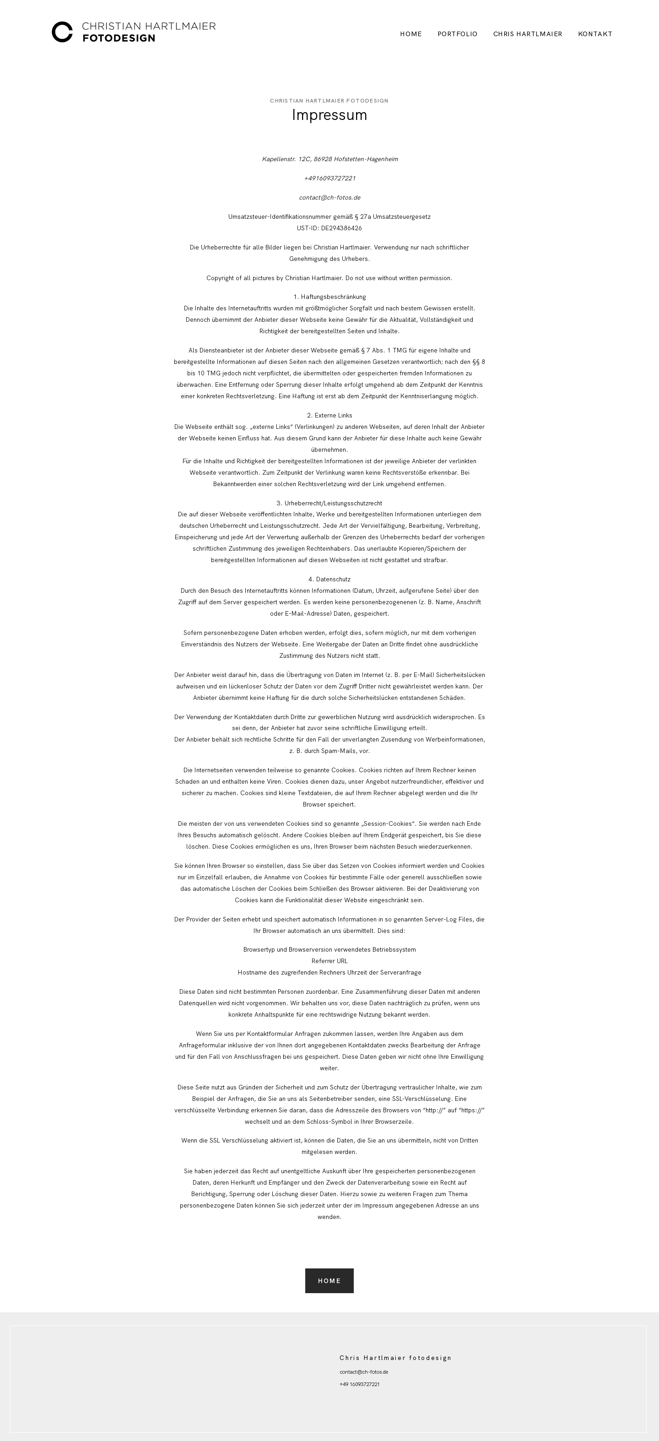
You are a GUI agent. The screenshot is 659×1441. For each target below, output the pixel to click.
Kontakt (595, 34)
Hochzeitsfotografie (362, 1403)
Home (410, 34)
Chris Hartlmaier (527, 34)
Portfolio (458, 34)
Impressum (352, 1394)
